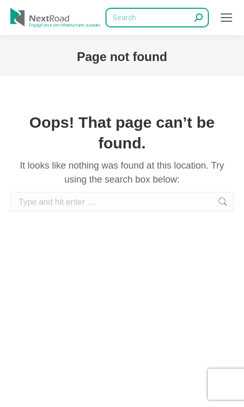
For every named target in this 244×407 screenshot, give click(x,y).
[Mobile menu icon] (226, 17)
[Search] (157, 17)
